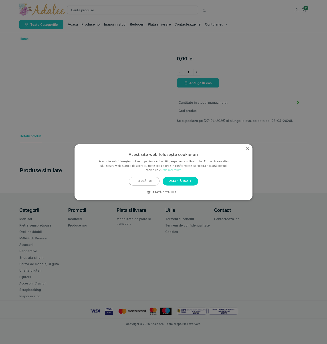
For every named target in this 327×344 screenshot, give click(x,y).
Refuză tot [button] (144, 181)
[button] (163, 192)
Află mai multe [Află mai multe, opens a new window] (171, 170)
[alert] (163, 172)
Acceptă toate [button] (180, 181)
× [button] (247, 149)
